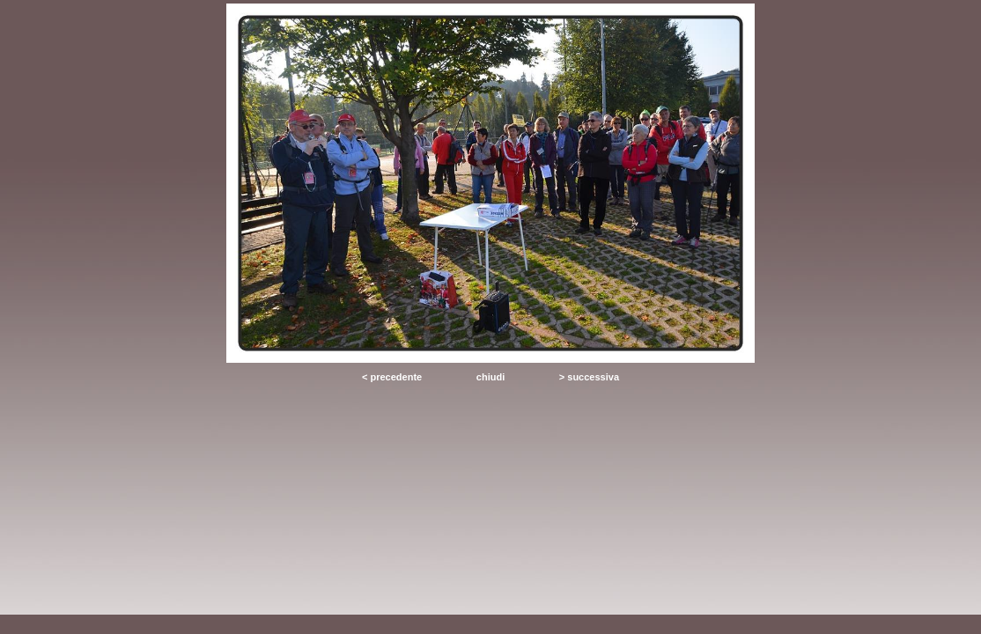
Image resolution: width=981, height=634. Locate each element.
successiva (593, 377)
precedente (396, 377)
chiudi (490, 377)
